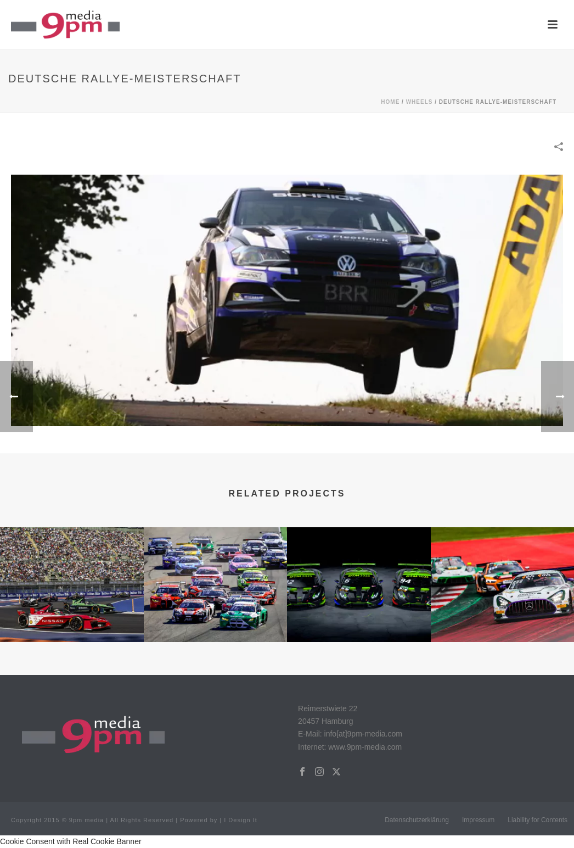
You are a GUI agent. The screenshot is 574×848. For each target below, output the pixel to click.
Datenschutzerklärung (417, 820)
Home (390, 102)
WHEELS (419, 102)
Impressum (478, 820)
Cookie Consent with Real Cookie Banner (71, 841)
